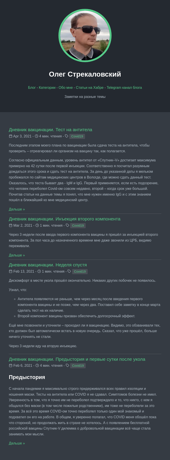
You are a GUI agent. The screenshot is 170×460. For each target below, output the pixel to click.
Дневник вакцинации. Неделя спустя (48, 264)
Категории (47, 87)
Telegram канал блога (124, 87)
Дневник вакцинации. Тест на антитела (50, 129)
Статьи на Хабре (90, 87)
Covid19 (77, 136)
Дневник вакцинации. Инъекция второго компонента (64, 218)
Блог (32, 87)
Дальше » (17, 209)
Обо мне (66, 87)
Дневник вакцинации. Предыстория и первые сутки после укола (77, 359)
